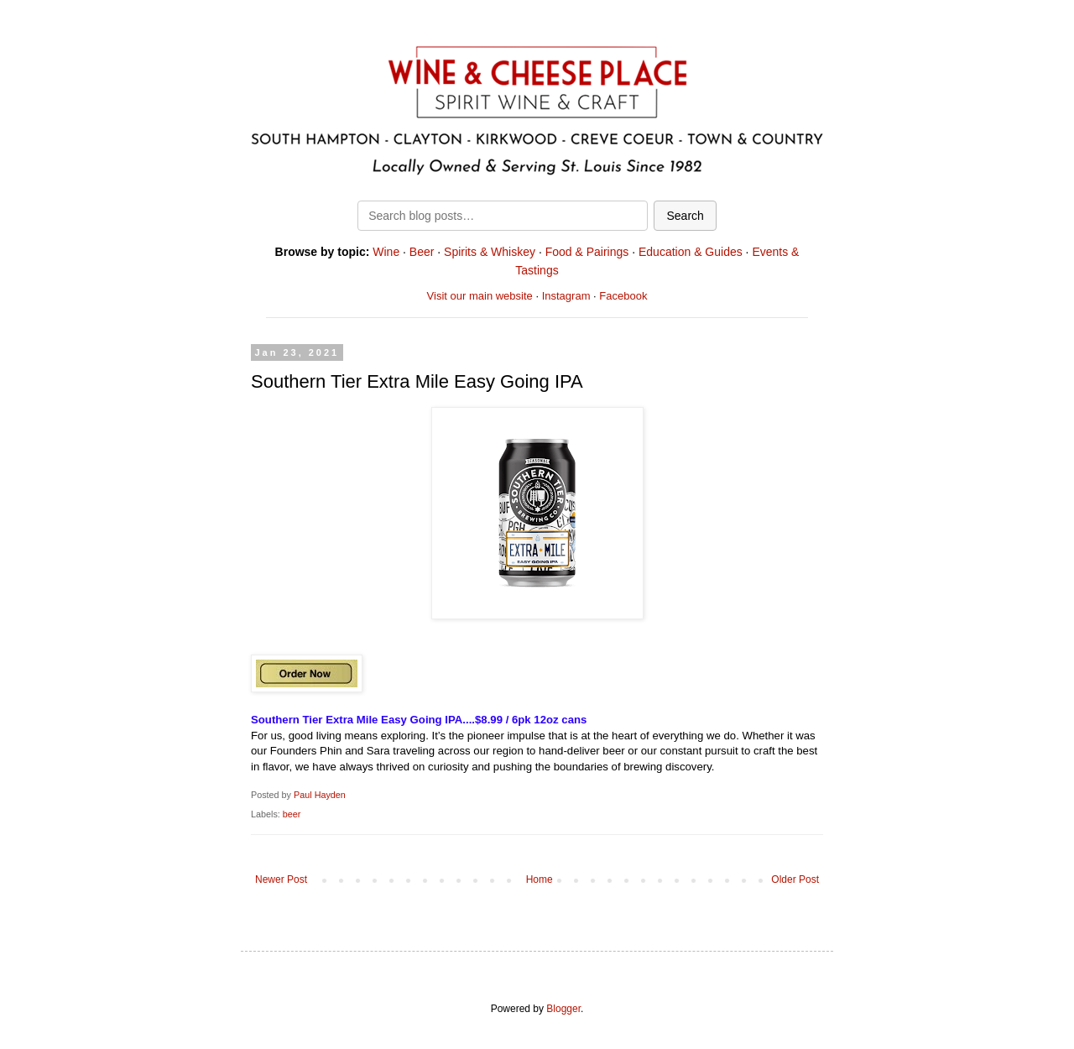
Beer (422, 251)
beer (292, 814)
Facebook (623, 296)
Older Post (795, 879)
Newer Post (281, 879)
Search (684, 215)
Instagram (566, 296)
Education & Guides (691, 251)
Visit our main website (480, 296)
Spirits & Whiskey (489, 251)
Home (539, 879)
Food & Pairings (587, 251)
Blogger (563, 1009)
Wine (386, 251)
